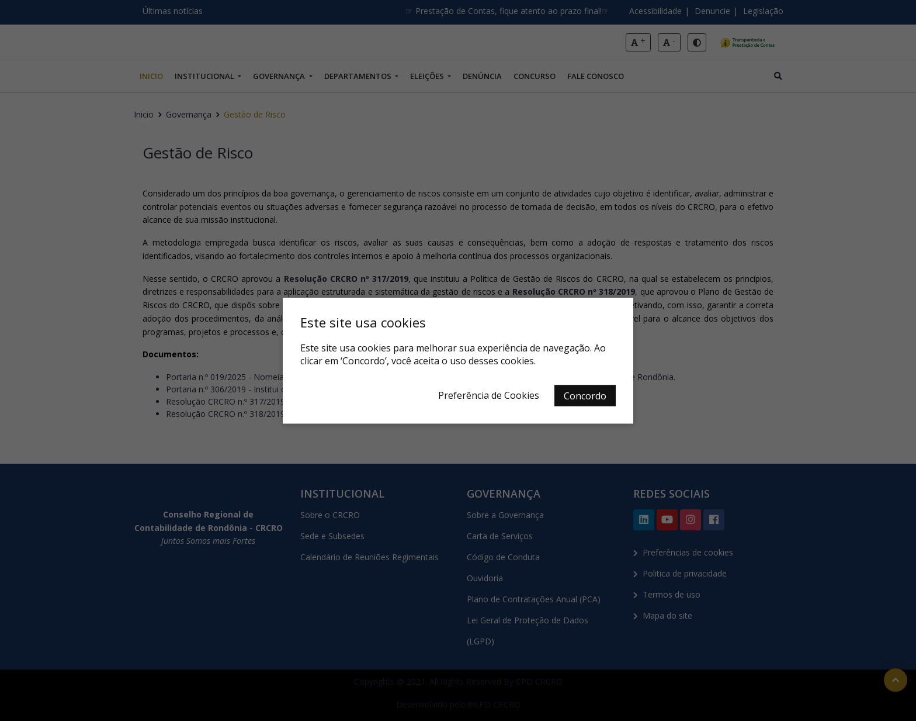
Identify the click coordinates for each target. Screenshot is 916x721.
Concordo (585, 395)
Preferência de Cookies (488, 394)
